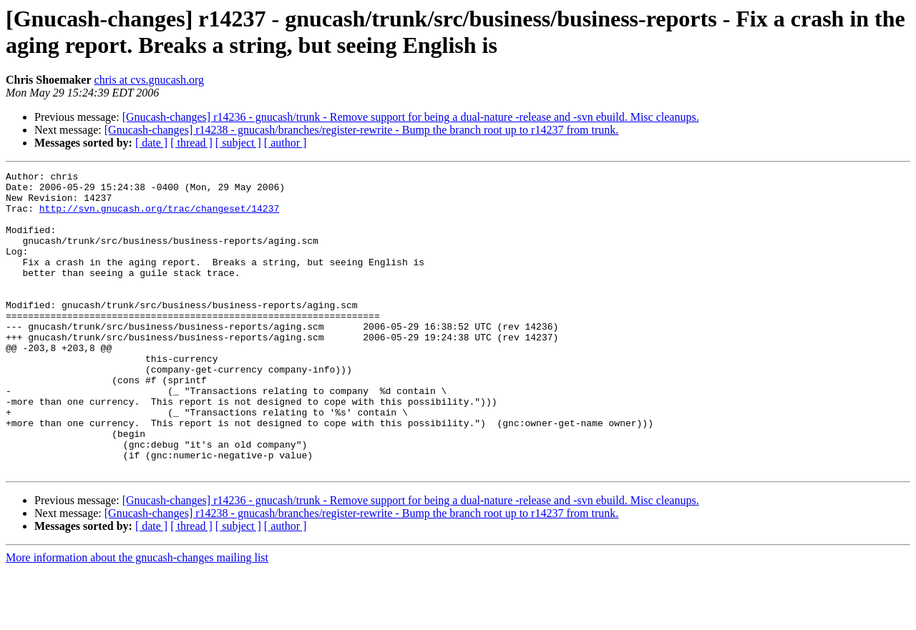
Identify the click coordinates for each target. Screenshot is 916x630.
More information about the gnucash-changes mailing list (137, 617)
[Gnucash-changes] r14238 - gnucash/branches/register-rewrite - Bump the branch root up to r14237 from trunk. (361, 130)
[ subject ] (238, 143)
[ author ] (285, 143)
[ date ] (151, 143)
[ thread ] (191, 143)
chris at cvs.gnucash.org (149, 80)
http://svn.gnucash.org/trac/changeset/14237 (159, 216)
